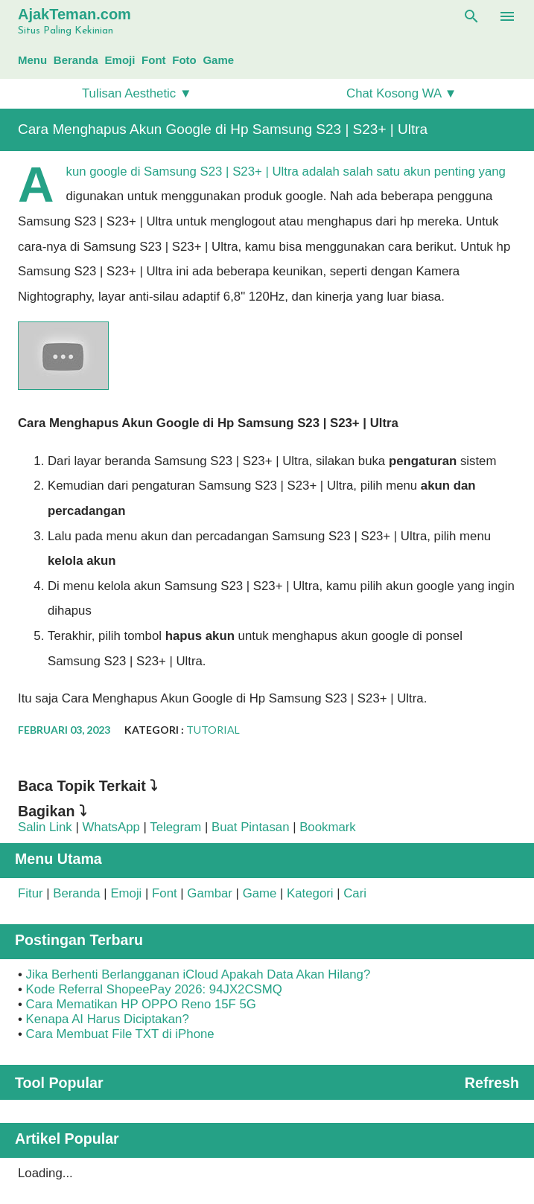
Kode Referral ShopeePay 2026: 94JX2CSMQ (154, 989)
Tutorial (213, 729)
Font (153, 60)
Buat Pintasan (251, 827)
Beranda (76, 60)
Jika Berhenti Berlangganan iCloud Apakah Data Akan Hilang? (198, 974)
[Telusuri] (471, 16)
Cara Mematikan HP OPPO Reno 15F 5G (141, 1004)
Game (218, 60)
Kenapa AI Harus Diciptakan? (107, 1019)
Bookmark (327, 827)
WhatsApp (110, 827)
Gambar (209, 893)
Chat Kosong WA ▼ (401, 93)
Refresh (492, 1083)
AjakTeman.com (74, 14)
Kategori (310, 893)
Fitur (30, 893)
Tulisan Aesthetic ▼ (137, 93)
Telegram (175, 827)
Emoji (120, 60)
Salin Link (45, 827)
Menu (32, 60)
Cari (354, 893)
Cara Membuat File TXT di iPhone (120, 1034)
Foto (184, 60)
